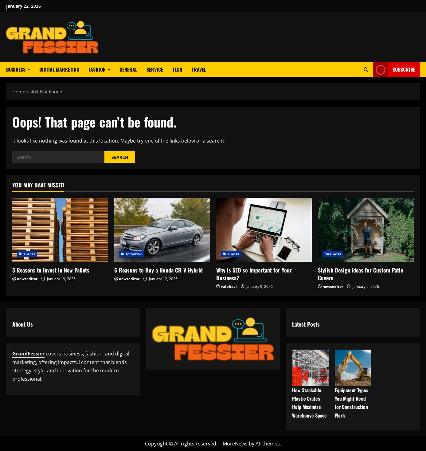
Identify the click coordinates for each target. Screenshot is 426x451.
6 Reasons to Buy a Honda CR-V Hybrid (158, 270)
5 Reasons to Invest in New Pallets (50, 270)
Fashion (97, 69)
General (128, 69)
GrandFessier (28, 353)
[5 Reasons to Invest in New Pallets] (60, 230)
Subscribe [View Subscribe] (394, 69)
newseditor (27, 278)
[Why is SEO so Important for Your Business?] (264, 230)
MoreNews (235, 443)
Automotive (132, 254)
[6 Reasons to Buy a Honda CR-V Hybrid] (162, 230)
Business (15, 69)
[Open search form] (366, 70)
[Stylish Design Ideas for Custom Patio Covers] (366, 230)
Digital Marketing (59, 69)
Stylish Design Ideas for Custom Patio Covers (360, 274)
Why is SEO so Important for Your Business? (254, 274)
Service (155, 69)
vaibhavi (229, 286)
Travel (199, 69)
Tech (177, 69)
